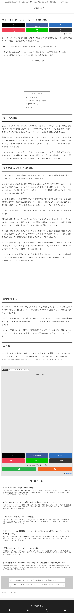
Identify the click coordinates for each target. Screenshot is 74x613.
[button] (60, 30)
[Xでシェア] (13, 25)
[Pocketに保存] (13, 30)
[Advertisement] (37, 75)
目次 (34, 93)
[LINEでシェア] (37, 30)
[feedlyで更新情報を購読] (19, 469)
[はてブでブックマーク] (60, 25)
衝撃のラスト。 (33, 104)
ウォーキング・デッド (15, 370)
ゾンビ (26, 370)
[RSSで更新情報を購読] (55, 469)
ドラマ (4, 370)
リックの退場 (32, 97)
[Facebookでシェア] (37, 25)
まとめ (30, 107)
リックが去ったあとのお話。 (38, 101)
